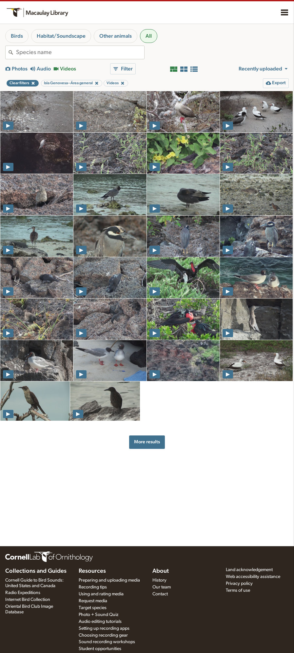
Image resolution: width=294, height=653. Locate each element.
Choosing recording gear (103, 635)
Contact (160, 594)
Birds (17, 36)
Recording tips (93, 587)
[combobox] (80, 52)
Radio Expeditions (22, 592)
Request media (93, 601)
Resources (92, 571)
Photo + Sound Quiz (98, 614)
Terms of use (238, 590)
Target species (93, 607)
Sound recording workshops (107, 642)
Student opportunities (100, 648)
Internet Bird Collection (27, 599)
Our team (161, 587)
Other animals (115, 36)
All (149, 36)
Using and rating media (101, 594)
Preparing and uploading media (109, 580)
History (159, 580)
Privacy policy (239, 583)
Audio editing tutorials (100, 621)
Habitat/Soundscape (61, 36)
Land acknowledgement (249, 569)
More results (147, 441)
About (160, 571)
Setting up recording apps (104, 628)
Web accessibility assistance (253, 576)
